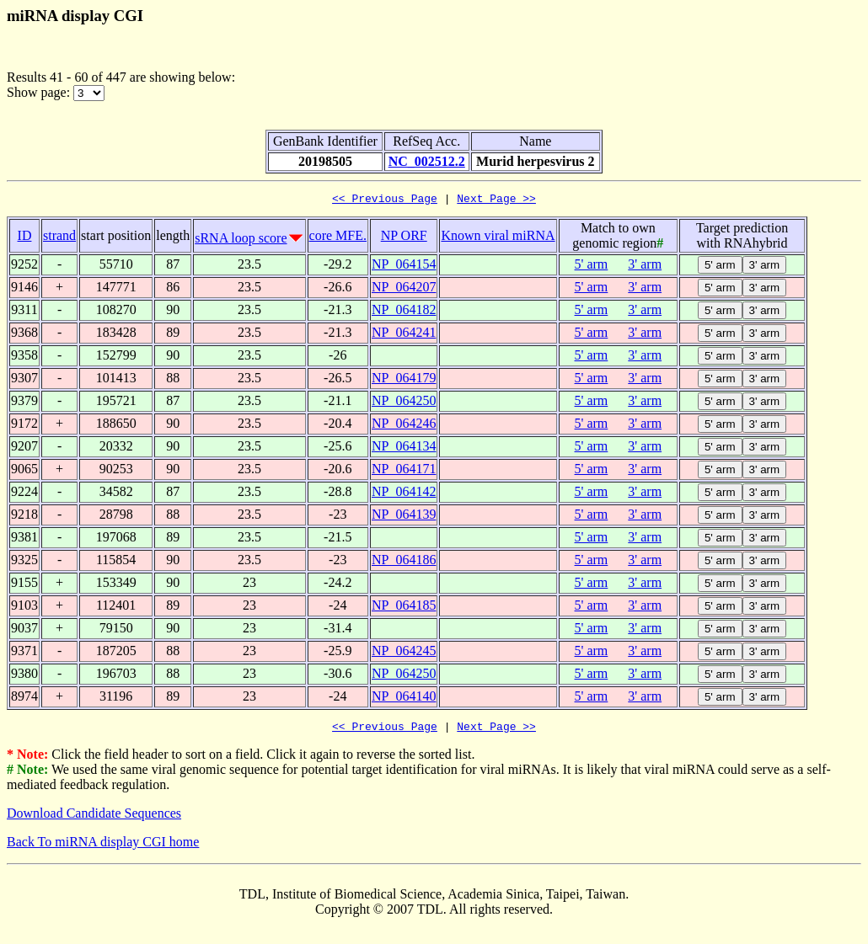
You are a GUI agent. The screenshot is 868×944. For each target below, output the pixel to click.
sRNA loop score (241, 240)
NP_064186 (404, 562)
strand (59, 238)
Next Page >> (496, 200)
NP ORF (404, 238)
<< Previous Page (384, 200)
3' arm (645, 266)
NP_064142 (404, 494)
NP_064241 (404, 335)
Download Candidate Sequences (94, 818)
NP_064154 (404, 266)
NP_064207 (404, 289)
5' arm (591, 266)
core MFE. (338, 238)
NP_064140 (404, 698)
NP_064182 (404, 312)
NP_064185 (404, 607)
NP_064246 (404, 426)
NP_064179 (404, 380)
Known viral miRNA (498, 238)
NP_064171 (404, 471)
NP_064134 (404, 448)
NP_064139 (404, 516)
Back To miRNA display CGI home (103, 847)
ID (25, 238)
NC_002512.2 (426, 161)
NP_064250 (404, 403)
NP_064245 (404, 653)
